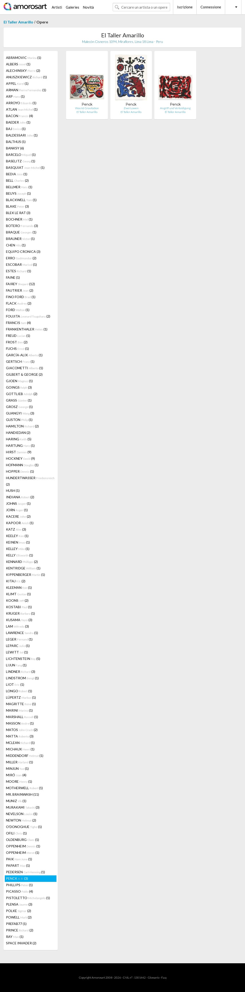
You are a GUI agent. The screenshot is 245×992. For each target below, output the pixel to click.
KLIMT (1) (18, 594)
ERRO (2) (21, 258)
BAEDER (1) (18, 122)
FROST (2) (17, 342)
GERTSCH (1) (20, 361)
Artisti (57, 7)
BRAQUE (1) (21, 232)
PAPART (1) (18, 865)
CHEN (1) (16, 245)
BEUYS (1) (18, 193)
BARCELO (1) (21, 155)
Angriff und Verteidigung (175, 108)
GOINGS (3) (19, 387)
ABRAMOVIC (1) (23, 58)
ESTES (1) (18, 271)
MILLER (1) (19, 762)
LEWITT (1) (17, 652)
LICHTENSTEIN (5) (23, 659)
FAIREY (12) (20, 284)
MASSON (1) (20, 723)
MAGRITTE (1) (21, 704)
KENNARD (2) (22, 562)
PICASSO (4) (19, 891)
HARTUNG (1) (20, 445)
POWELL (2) (19, 917)
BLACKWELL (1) (21, 200)
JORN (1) (17, 510)
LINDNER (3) (20, 671)
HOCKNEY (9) (20, 458)
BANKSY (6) (15, 148)
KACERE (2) (18, 516)
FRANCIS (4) (18, 323)
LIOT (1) (15, 684)
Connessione (210, 7)
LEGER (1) (19, 639)
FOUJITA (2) (28, 316)
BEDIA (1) (16, 174)
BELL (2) (17, 180)
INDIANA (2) (20, 497)
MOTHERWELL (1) (24, 788)
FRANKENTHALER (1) (26, 329)
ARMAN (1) (26, 90)
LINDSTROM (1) (22, 678)
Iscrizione (185, 7)
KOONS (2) (17, 600)
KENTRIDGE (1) (23, 568)
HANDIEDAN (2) (18, 433)
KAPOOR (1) (19, 523)
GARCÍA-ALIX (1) (24, 355)
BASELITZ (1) (20, 161)
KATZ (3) (16, 529)
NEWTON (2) (21, 820)
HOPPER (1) (20, 471)
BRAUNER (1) (20, 239)
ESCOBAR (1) (21, 264)
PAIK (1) (19, 859)
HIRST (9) (18, 452)
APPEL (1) (17, 83)
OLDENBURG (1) (22, 840)
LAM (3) (17, 626)
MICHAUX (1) (20, 749)
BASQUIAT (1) (25, 167)
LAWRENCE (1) (22, 633)
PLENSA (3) (19, 904)
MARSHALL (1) (22, 717)
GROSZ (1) (19, 407)
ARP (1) (15, 96)
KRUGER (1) (20, 613)
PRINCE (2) (19, 930)
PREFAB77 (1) (16, 924)
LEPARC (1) (18, 646)
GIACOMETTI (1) (24, 368)
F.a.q (164, 977)
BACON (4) (19, 116)
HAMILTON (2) (22, 426)
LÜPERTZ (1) (21, 697)
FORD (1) (17, 310)
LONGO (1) (19, 691)
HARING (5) (18, 439)
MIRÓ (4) (16, 775)
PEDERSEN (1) (25, 872)
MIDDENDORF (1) (24, 756)
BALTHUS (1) (16, 142)
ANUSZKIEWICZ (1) (26, 77)
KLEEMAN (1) (19, 587)
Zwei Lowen (131, 108)
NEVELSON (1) (21, 814)
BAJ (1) (16, 129)
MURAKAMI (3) (22, 807)
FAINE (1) (13, 277)
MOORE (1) (19, 781)
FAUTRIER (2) (19, 290)
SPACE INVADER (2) (21, 943)
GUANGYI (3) (20, 413)
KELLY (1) (19, 555)
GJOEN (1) (19, 381)
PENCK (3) (17, 878)
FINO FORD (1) (20, 297)
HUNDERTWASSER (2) (30, 481)
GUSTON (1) (19, 420)
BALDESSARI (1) (22, 135)
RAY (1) (14, 937)
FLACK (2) (18, 303)
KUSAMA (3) (19, 620)
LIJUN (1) (16, 665)
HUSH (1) (13, 490)
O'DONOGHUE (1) (24, 827)
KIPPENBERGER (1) (25, 575)
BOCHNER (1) (19, 219)
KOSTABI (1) (19, 607)
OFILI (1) (16, 833)
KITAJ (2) (15, 581)
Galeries (72, 7)
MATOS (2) (22, 730)
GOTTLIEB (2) (21, 394)
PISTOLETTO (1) (28, 898)
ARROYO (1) (21, 103)
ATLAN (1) (22, 109)
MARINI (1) (19, 710)
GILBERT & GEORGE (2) (24, 374)
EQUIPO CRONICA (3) (23, 251)
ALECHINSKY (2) (23, 70)
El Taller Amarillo (18, 22)
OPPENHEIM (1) (23, 846)
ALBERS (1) (18, 64)
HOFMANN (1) (22, 465)
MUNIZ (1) (16, 801)
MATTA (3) (19, 736)
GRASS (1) (19, 400)
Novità (88, 7)
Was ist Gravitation (87, 108)
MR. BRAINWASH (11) (22, 794)
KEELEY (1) (17, 536)
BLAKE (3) (17, 206)
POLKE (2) (18, 911)
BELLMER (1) (19, 187)
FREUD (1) (18, 336)
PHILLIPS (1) (19, 885)
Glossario (153, 977)
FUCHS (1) (17, 348)
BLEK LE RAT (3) (18, 213)
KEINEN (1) (18, 542)
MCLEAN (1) (20, 743)
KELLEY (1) (17, 549)
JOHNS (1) (18, 503)
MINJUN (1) (17, 768)
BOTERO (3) (22, 226)
